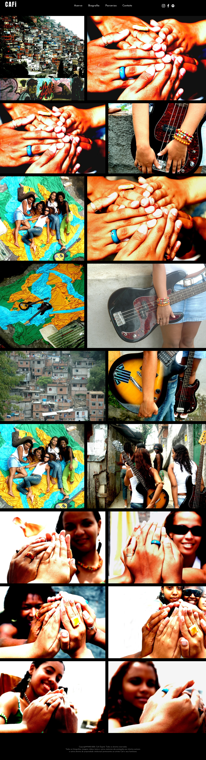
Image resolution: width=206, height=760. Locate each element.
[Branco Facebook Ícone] (168, 6)
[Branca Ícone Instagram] (163, 6)
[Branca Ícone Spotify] (173, 6)
